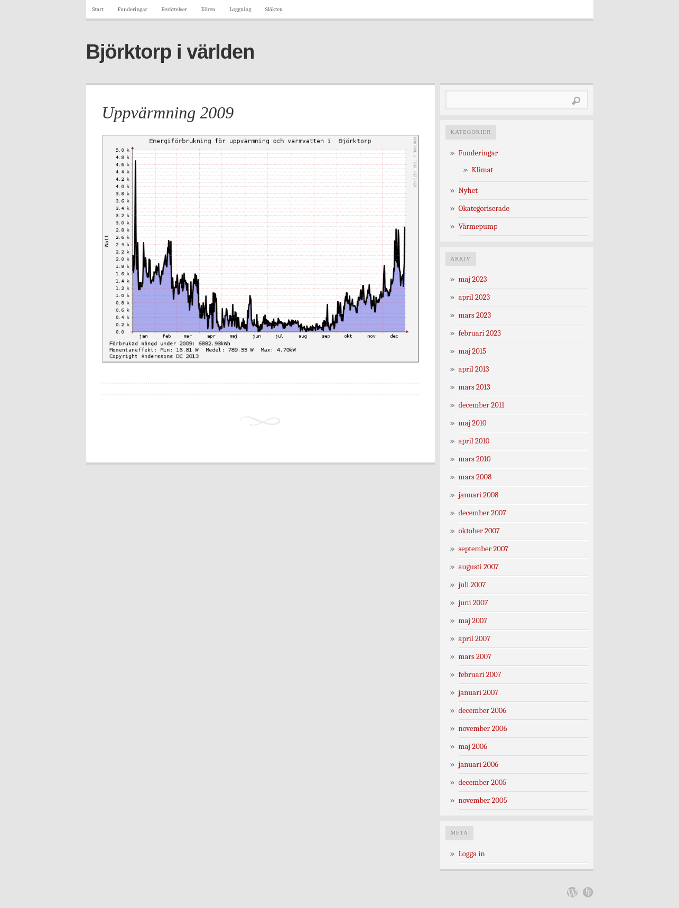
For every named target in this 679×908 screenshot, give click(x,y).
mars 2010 (475, 459)
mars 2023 (475, 315)
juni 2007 (473, 602)
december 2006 (483, 710)
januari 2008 (479, 494)
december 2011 (482, 405)
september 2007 (484, 548)
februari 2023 (480, 333)
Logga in (472, 853)
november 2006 (483, 728)
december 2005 (483, 782)
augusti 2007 (479, 566)
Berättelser (174, 9)
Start (98, 9)
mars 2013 (474, 387)
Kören (208, 9)
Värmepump (478, 226)
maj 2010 (473, 423)
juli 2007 (472, 584)
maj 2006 (473, 746)
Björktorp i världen (170, 52)
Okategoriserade (484, 208)
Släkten (274, 9)
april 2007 (475, 638)
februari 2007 (480, 674)
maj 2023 (473, 279)
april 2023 (474, 297)
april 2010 (474, 441)
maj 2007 (473, 620)
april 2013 (474, 369)
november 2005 (483, 800)
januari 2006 (479, 764)
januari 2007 (479, 692)
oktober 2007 (479, 530)
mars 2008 (475, 476)
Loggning (240, 9)
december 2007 (483, 512)
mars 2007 (475, 656)
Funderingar (132, 9)
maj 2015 (473, 351)
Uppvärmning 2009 (168, 112)
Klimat (483, 169)
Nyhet (468, 190)
